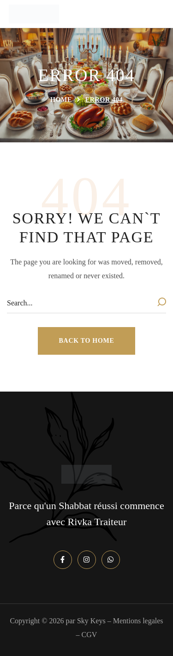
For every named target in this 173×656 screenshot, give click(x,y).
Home (61, 99)
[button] (87, 341)
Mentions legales (138, 621)
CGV (89, 634)
